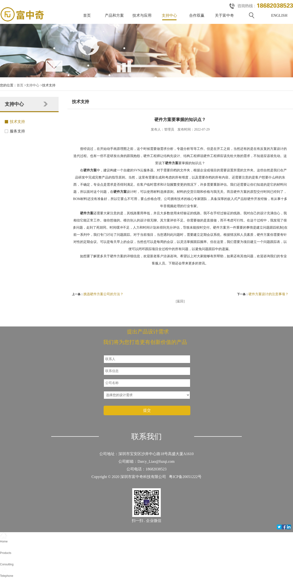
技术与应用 (142, 15)
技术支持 (17, 122)
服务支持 (17, 131)
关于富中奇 (224, 15)
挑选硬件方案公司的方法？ (103, 294)
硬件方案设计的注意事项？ (268, 294)
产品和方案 (114, 15)
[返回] (180, 301)
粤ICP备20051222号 (185, 477)
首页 (87, 15)
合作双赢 (196, 15)
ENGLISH (279, 15)
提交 (147, 410)
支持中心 (169, 15)
